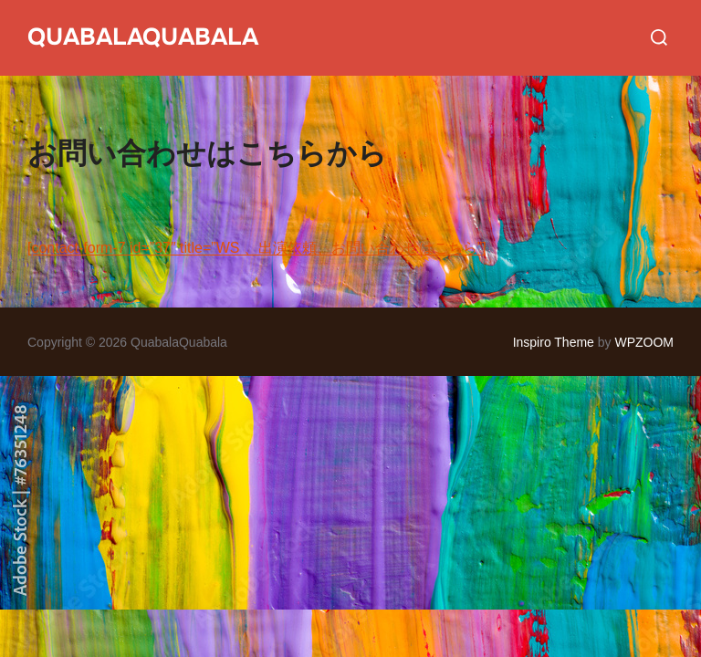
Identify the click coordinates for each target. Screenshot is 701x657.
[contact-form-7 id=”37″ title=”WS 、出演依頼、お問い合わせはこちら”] (257, 248)
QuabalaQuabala (142, 37)
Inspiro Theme (553, 342)
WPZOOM (644, 342)
